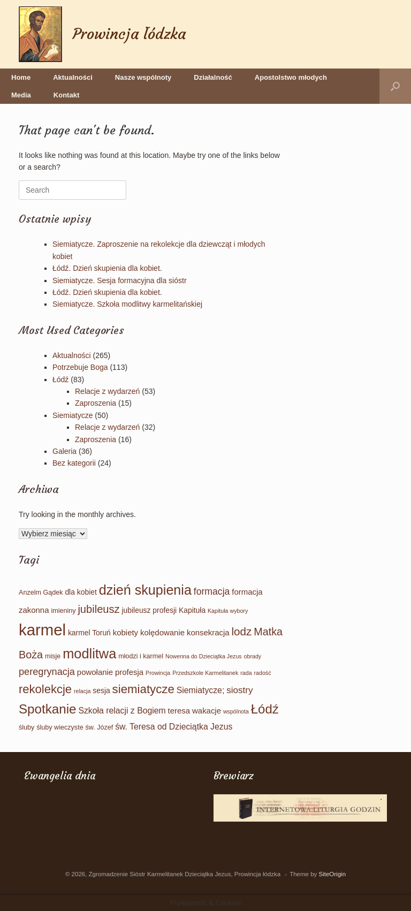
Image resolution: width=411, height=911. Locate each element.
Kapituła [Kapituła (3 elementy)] (192, 610)
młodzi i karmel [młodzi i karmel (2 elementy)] (140, 656)
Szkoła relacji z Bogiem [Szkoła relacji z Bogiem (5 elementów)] (121, 710)
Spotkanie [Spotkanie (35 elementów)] (48, 709)
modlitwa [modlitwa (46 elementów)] (89, 653)
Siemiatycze (72, 415)
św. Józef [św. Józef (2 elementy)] (99, 727)
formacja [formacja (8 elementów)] (212, 591)
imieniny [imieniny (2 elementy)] (63, 610)
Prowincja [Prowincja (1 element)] (158, 673)
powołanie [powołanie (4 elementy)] (95, 672)
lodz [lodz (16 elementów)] (242, 631)
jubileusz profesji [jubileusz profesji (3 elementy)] (149, 610)
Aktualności (73, 77)
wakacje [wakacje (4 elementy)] (206, 710)
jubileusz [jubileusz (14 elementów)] (98, 609)
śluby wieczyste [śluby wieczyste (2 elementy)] (59, 727)
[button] (395, 86)
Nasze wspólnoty (143, 77)
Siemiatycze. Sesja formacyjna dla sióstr (119, 280)
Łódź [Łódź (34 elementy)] (265, 709)
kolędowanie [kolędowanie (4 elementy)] (162, 632)
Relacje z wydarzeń (107, 391)
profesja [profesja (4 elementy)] (129, 672)
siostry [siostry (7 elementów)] (239, 690)
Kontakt (66, 95)
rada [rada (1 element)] (246, 673)
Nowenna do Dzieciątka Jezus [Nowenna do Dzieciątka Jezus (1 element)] (203, 656)
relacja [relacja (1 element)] (82, 691)
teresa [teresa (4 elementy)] (179, 710)
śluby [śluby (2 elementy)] (26, 727)
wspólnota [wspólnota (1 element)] (236, 711)
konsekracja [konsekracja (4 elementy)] (208, 632)
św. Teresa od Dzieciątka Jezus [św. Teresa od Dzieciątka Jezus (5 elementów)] (173, 726)
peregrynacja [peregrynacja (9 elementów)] (47, 671)
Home (21, 77)
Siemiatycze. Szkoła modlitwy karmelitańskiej (127, 304)
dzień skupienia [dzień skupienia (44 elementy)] (145, 589)
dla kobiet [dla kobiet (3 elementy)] (80, 592)
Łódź (60, 379)
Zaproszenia (95, 403)
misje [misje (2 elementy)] (52, 656)
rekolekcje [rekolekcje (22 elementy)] (45, 689)
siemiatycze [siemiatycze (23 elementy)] (143, 689)
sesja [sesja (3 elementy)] (101, 690)
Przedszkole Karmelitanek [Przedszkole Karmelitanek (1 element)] (205, 673)
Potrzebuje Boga (80, 367)
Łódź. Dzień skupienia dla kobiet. (107, 268)
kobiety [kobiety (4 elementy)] (125, 632)
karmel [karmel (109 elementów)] (42, 630)
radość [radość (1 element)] (262, 673)
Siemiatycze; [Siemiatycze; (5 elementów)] (201, 690)
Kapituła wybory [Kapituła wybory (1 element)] (228, 611)
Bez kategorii (74, 463)
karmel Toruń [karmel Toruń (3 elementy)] (89, 632)
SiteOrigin (332, 874)
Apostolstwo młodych (291, 77)
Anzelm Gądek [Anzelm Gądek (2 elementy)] (41, 592)
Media (21, 95)
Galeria (64, 451)
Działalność (213, 77)
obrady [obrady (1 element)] (253, 656)
